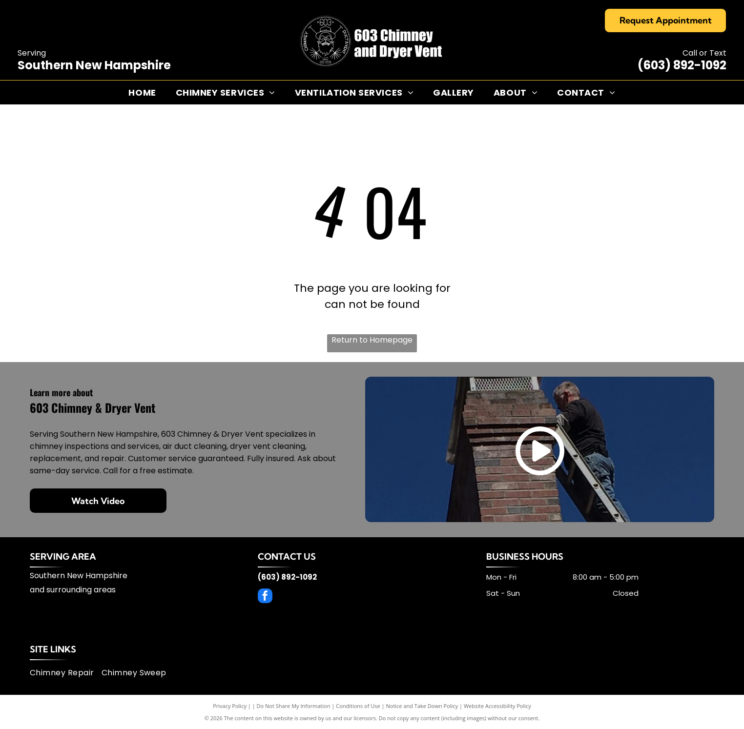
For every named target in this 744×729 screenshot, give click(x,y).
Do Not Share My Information (294, 705)
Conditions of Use (358, 705)
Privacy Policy (230, 705)
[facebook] (265, 597)
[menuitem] (142, 92)
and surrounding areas (73, 589)
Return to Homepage (372, 339)
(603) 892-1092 (682, 65)
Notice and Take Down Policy (422, 705)
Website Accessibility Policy (497, 705)
